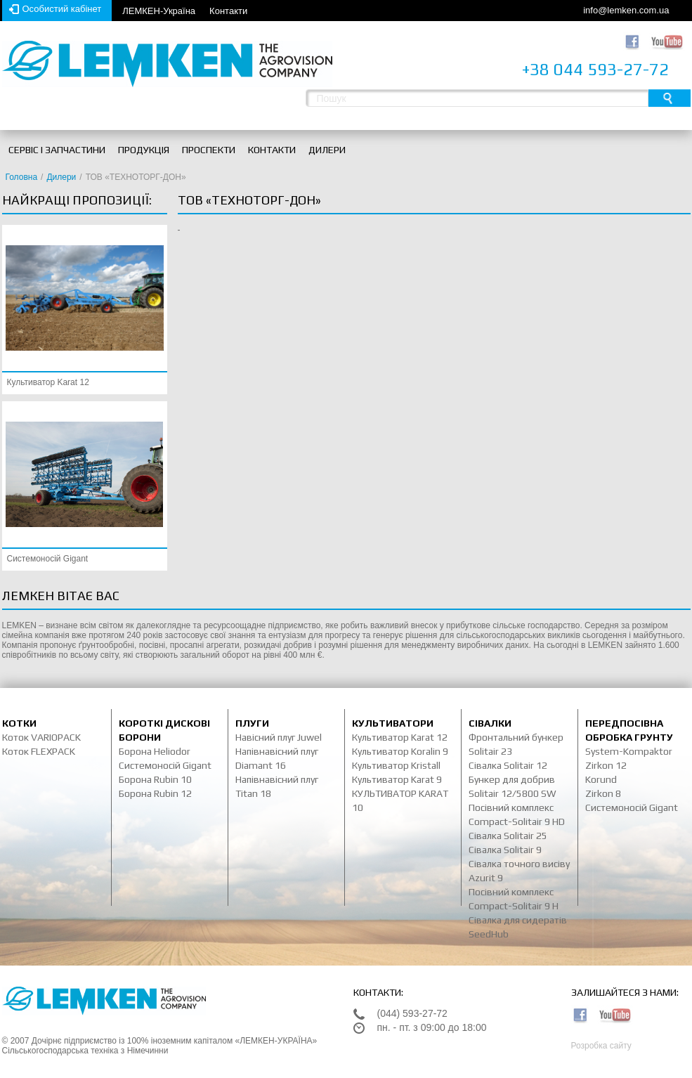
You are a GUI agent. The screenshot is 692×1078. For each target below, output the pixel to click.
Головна (22, 177)
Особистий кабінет (62, 9)
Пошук (669, 98)
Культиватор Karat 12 (48, 382)
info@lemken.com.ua (626, 10)
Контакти (228, 11)
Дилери (61, 177)
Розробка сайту (601, 1046)
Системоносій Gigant (48, 559)
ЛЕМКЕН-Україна (158, 11)
